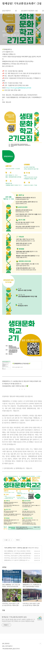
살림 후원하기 (6, 10)
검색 (36, 3)
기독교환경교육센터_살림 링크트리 (11, 648)
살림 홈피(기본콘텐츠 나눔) (29, 10)
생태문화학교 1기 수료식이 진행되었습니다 (15, 560)
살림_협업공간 (5, 643)
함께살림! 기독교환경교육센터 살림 (21, 3)
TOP (40, 643)
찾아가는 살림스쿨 (22, 548)
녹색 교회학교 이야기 (10, 548)
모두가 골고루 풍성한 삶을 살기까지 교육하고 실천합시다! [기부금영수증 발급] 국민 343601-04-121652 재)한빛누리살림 (18, 620)
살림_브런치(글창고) (7, 646)
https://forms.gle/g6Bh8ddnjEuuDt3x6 (18, 88)
